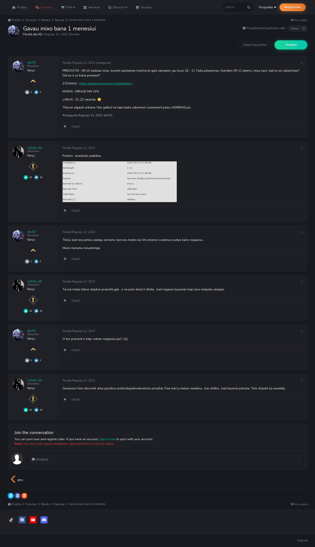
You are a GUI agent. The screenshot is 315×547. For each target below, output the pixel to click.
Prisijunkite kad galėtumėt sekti (265, 28)
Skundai (74, 34)
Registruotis (292, 7)
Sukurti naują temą (254, 45)
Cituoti (75, 127)
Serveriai (92, 7)
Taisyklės (144, 7)
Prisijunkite (267, 7)
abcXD (37, 34)
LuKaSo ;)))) (34, 148)
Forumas (43, 7)
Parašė (79, 63)
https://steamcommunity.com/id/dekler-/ (106, 83)
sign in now (108, 439)
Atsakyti (291, 45)
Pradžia (19, 7)
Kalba (302, 541)
